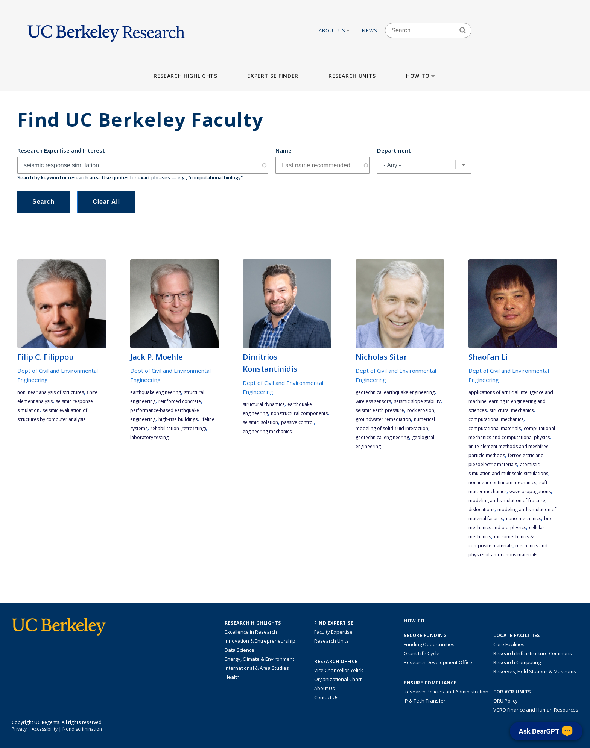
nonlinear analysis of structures (50, 392)
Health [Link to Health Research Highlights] (232, 677)
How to (421, 75)
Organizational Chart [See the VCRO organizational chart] (338, 679)
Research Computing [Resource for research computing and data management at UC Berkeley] (517, 662)
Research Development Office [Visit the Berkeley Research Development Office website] (438, 662)
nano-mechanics (523, 518)
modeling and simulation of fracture (506, 500)
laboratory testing (149, 437)
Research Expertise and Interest (61, 150)
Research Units (352, 75)
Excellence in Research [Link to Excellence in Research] (251, 631)
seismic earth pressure (380, 410)
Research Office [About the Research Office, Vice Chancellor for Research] (336, 662)
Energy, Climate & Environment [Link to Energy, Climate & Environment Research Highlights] (259, 659)
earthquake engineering (155, 392)
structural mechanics (512, 410)
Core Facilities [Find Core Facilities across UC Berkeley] (509, 644)
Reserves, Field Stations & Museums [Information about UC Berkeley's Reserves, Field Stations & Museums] (534, 671)
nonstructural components (299, 413)
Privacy (19, 729)
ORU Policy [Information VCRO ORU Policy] (505, 700)
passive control (297, 422)
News (369, 30)
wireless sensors (373, 401)
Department (394, 150)
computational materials (494, 428)
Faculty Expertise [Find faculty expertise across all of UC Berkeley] (333, 631)
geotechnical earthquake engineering (395, 392)
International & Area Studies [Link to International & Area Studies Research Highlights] (257, 668)
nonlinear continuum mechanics (502, 482)
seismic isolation (260, 422)
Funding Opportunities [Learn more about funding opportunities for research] (429, 644)
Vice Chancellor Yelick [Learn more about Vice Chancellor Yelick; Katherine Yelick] (338, 670)
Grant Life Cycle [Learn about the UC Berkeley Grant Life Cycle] (421, 653)
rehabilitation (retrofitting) (178, 428)
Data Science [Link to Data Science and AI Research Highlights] (239, 650)
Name (283, 150)
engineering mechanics (267, 431)
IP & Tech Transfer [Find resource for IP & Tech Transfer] (425, 700)
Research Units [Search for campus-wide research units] (331, 640)
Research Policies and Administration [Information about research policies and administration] (446, 691)
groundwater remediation (383, 419)
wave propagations (530, 491)
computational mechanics (495, 419)
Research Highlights (185, 75)
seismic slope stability (417, 401)
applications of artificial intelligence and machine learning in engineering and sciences (510, 401)
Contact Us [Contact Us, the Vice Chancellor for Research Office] (326, 697)
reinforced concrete (179, 401)
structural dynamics (263, 404)
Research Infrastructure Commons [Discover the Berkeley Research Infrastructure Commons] (532, 653)
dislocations (481, 509)
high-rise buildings (178, 419)
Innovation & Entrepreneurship (260, 640)
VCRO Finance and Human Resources (535, 709)
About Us (335, 30)
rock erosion (420, 410)
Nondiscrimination (82, 729)
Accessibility (45, 729)
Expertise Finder (272, 75)
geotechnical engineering (382, 437)
